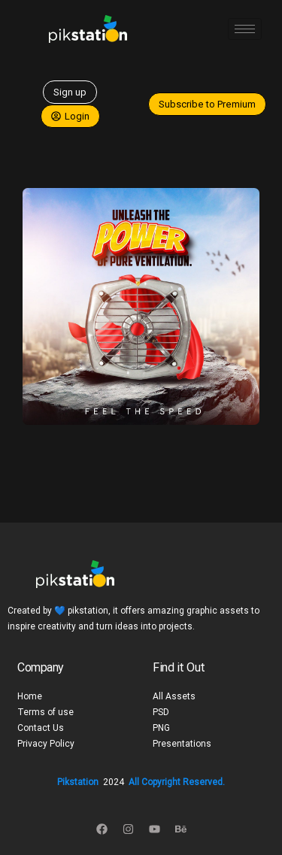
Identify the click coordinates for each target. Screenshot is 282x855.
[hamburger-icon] (245, 29)
